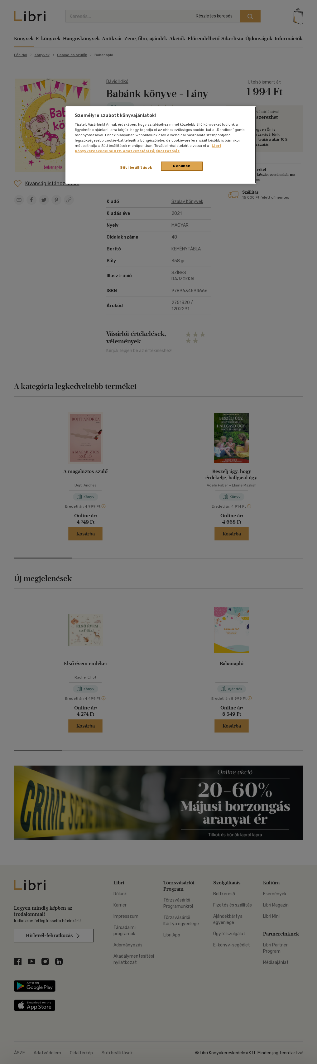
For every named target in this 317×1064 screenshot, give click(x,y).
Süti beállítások (136, 167)
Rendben (181, 166)
